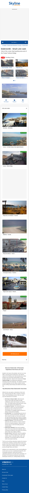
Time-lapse (6, 100)
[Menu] (25, 42)
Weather (14, 100)
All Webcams (15, 354)
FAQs (3, 481)
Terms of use (5, 484)
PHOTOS (14, 359)
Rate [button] (23, 100)
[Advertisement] (14, 25)
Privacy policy (5, 489)
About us (4, 469)
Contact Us (4, 478)
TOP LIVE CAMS (14, 108)
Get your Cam (5, 472)
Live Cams (14, 42)
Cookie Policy (5, 486)
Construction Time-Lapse (7, 475)
